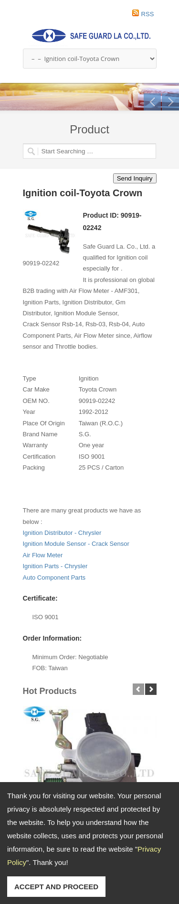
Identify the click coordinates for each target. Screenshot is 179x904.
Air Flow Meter (43, 555)
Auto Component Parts (54, 577)
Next (170, 101)
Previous (152, 101)
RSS (147, 14)
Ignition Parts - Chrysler (55, 566)
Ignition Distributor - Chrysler (62, 532)
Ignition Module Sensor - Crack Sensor (76, 543)
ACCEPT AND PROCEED (56, 887)
